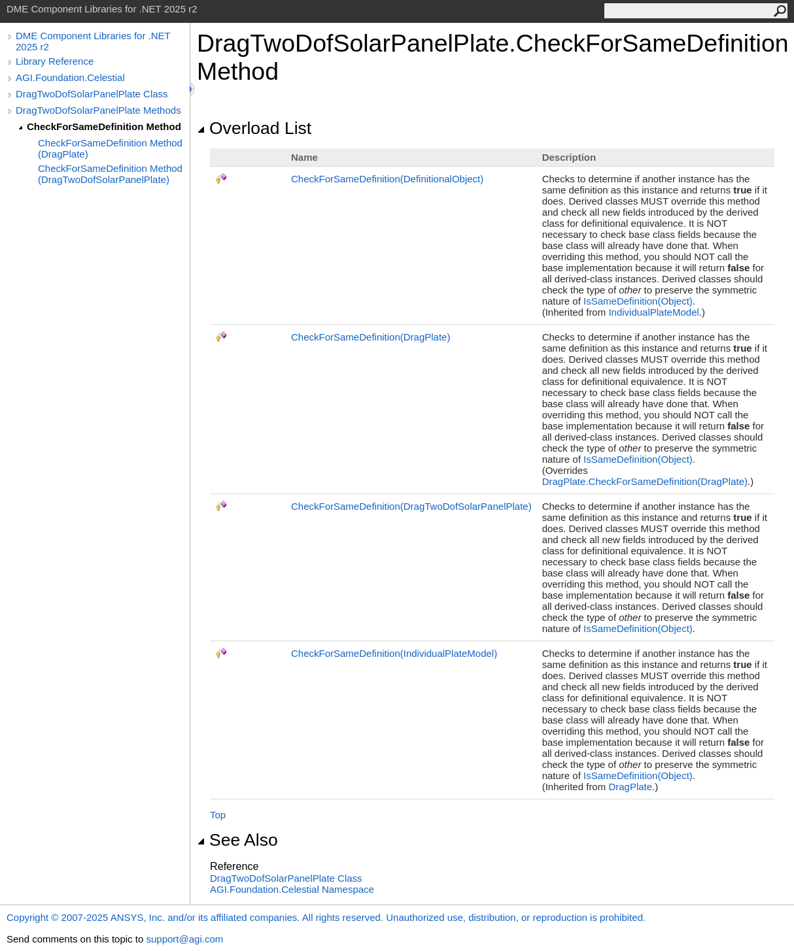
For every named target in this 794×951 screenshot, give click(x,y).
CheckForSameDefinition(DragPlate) (370, 336)
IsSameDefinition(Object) (638, 301)
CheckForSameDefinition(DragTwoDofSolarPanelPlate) (411, 506)
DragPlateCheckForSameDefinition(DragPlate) (645, 481)
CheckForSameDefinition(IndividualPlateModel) (394, 653)
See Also (237, 840)
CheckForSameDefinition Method (104, 126)
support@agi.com (184, 938)
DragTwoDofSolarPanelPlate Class (92, 93)
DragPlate (630, 786)
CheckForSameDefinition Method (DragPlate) (110, 148)
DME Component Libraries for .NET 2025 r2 (93, 41)
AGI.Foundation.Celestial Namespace (292, 889)
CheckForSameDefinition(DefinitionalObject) (387, 178)
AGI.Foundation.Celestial (70, 77)
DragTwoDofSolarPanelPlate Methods (98, 110)
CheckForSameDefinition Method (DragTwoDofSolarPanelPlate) (110, 174)
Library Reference (55, 61)
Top (218, 814)
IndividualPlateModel (653, 312)
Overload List (254, 128)
